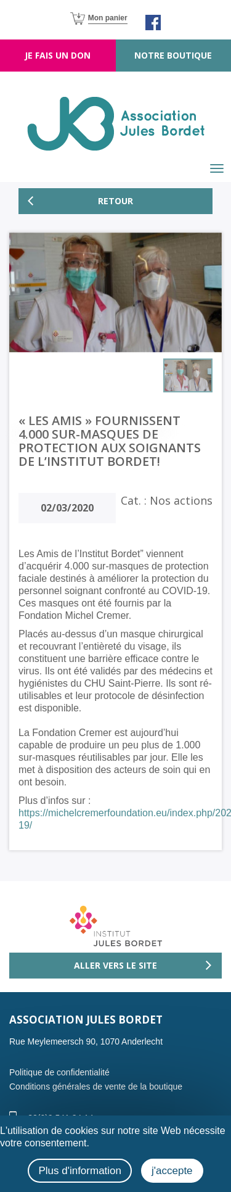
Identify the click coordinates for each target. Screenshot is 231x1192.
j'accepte (172, 1171)
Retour (115, 201)
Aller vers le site (115, 965)
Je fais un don (58, 55)
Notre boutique (173, 55)
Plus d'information (79, 1171)
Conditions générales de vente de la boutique (95, 1086)
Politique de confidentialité (59, 1072)
